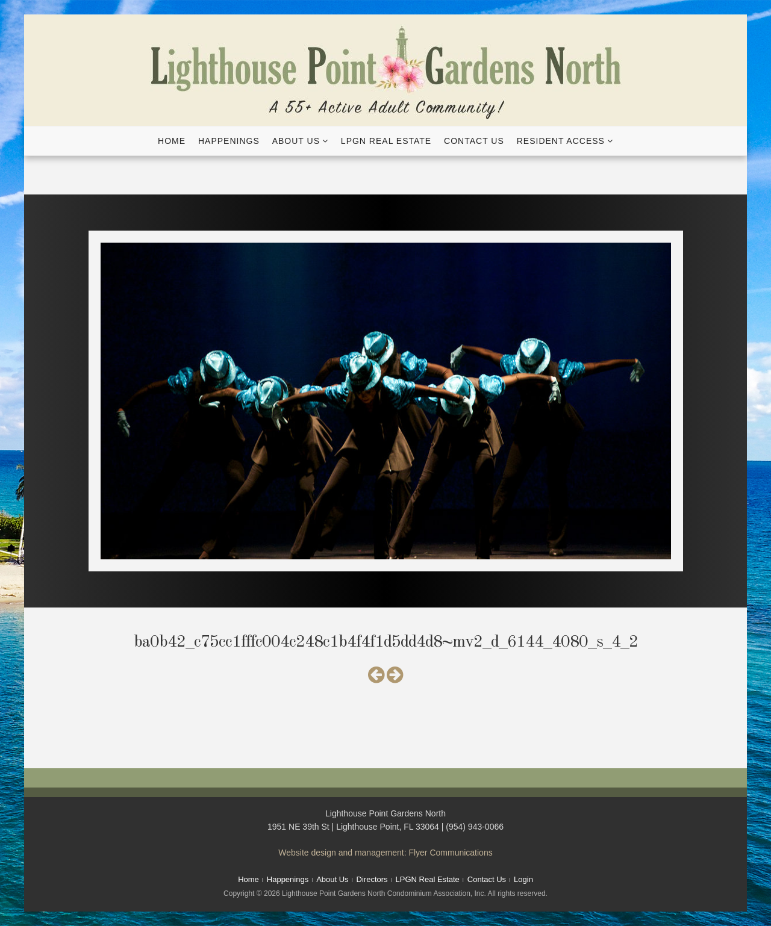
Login (523, 879)
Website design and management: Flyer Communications (385, 852)
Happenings (229, 141)
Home (172, 141)
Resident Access (561, 141)
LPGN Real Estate (386, 141)
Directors (372, 879)
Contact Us (474, 141)
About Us (296, 141)
